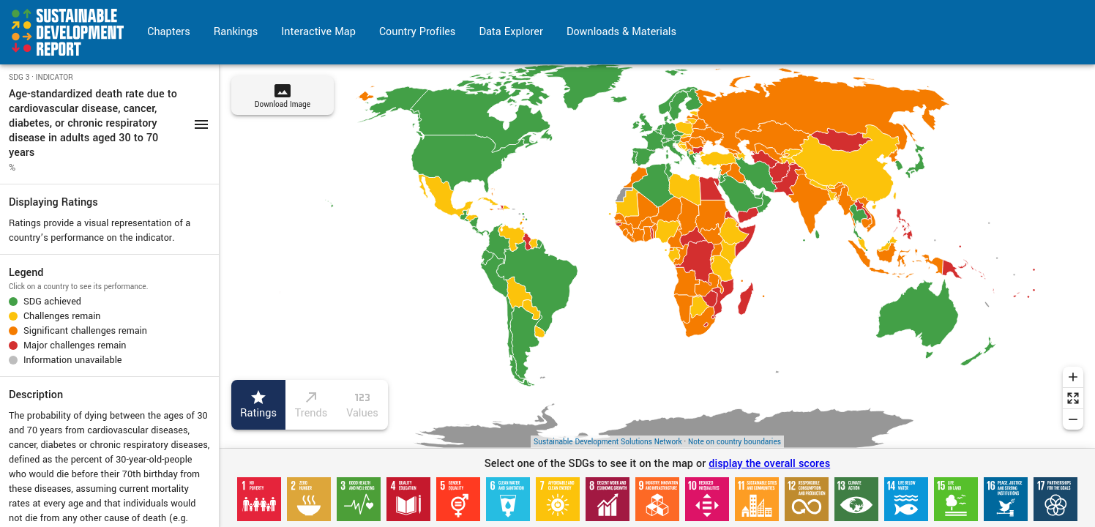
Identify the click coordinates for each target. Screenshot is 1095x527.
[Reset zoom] (1073, 398)
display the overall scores (769, 463)
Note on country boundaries (734, 441)
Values (362, 405)
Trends (311, 405)
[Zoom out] (1073, 419)
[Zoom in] (1073, 377)
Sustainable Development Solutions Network (608, 441)
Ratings (258, 405)
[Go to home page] (67, 32)
